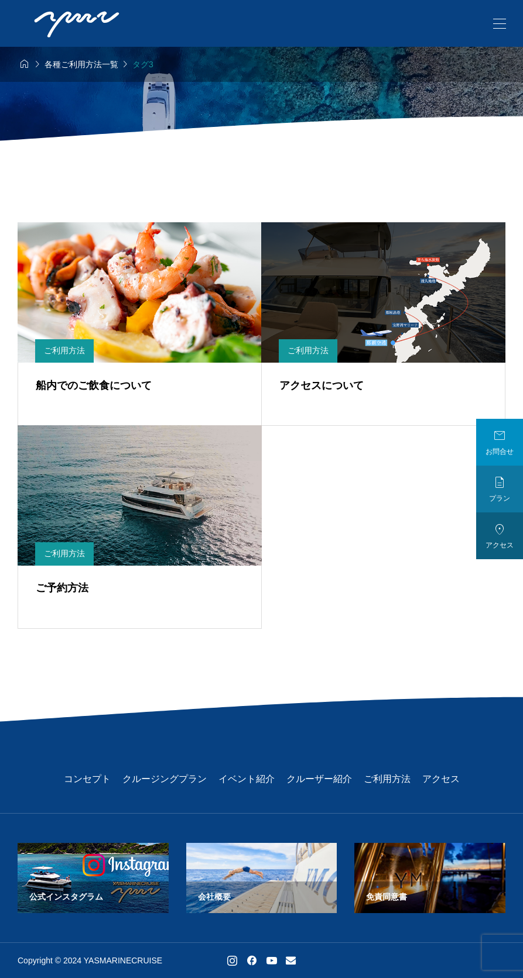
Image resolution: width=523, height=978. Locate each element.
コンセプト (87, 779)
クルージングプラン (164, 779)
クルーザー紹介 (319, 779)
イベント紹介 (246, 779)
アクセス (441, 779)
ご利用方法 (387, 779)
